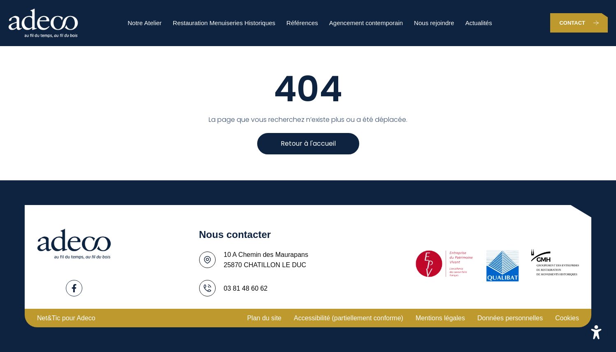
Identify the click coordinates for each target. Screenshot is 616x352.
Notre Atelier (145, 22)
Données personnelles (510, 318)
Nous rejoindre (434, 22)
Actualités (478, 22)
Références (302, 22)
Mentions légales (440, 318)
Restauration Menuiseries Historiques (224, 22)
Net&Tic (48, 318)
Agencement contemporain (366, 22)
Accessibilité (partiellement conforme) (348, 318)
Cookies (567, 318)
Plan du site (264, 318)
